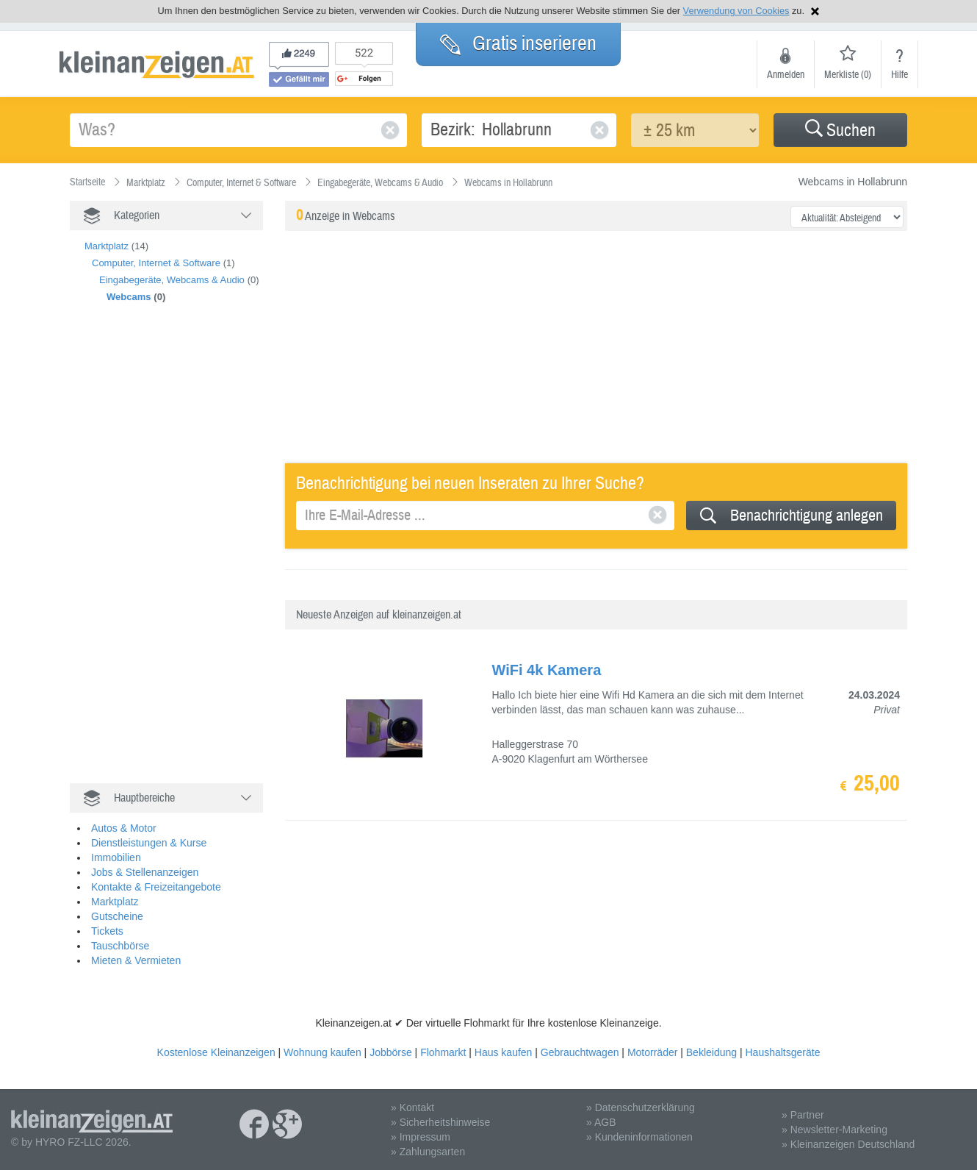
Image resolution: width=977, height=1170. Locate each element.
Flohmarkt (443, 1052)
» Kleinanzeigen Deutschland (848, 1144)
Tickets (107, 931)
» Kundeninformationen (639, 1137)
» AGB (601, 1122)
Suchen (840, 130)
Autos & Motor (123, 828)
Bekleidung (711, 1052)
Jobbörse (390, 1052)
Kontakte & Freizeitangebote (156, 887)
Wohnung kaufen (322, 1052)
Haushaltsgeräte (782, 1052)
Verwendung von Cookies (736, 10)
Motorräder (652, 1052)
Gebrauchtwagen (580, 1052)
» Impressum (420, 1137)
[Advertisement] (180, 559)
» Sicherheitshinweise (440, 1122)
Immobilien (116, 857)
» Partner (803, 1115)
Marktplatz (106, 246)
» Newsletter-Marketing (834, 1129)
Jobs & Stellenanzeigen (144, 872)
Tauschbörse (120, 946)
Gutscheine (117, 916)
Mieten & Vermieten (136, 960)
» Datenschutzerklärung (640, 1107)
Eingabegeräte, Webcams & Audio (172, 279)
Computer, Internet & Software (156, 262)
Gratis (518, 43)
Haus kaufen (504, 1052)
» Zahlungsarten (428, 1151)
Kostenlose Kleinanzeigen (216, 1052)
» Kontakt (412, 1107)
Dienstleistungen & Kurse (148, 843)
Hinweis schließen (815, 11)
